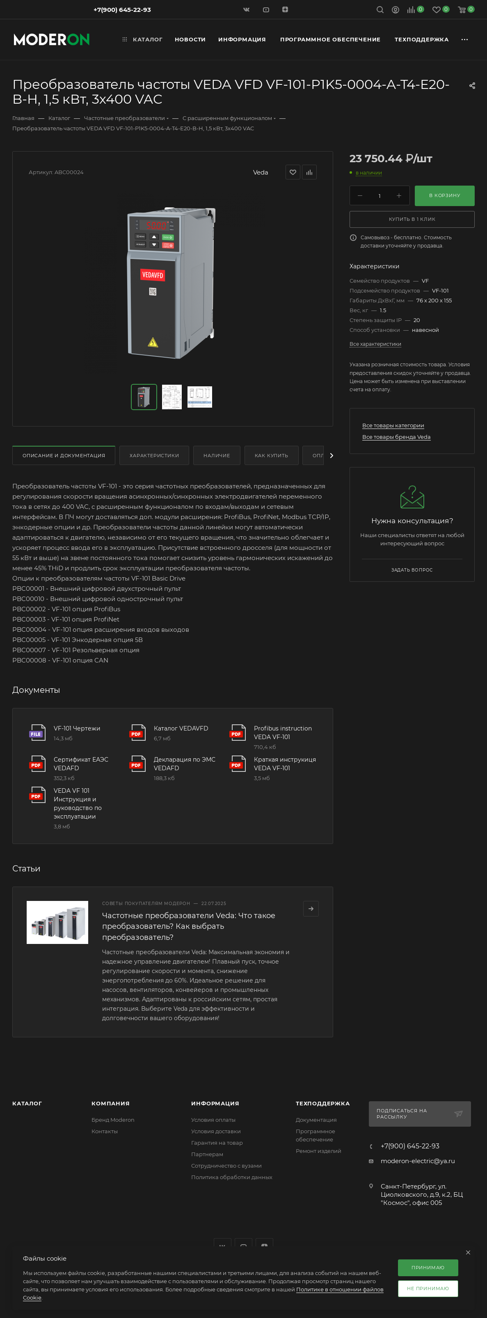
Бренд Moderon (113, 1119)
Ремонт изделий (318, 1151)
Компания (110, 1103)
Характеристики (154, 455)
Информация (215, 1103)
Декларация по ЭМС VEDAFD (184, 764)
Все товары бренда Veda (396, 436)
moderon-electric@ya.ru (418, 1161)
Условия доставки (216, 1131)
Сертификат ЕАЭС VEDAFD (81, 764)
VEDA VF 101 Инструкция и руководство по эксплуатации (78, 803)
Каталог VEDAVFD (181, 728)
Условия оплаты (213, 1119)
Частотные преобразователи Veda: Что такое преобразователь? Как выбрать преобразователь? (188, 926)
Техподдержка (323, 1103)
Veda (260, 172)
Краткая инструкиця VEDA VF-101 (285, 764)
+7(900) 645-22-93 (122, 10)
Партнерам (207, 1154)
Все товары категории (393, 425)
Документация (316, 1119)
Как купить (271, 455)
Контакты (104, 1131)
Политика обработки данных (231, 1177)
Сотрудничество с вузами (226, 1165)
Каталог (27, 1103)
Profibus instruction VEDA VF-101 (283, 733)
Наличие (216, 455)
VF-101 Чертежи (77, 728)
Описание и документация (64, 455)
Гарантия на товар (217, 1142)
